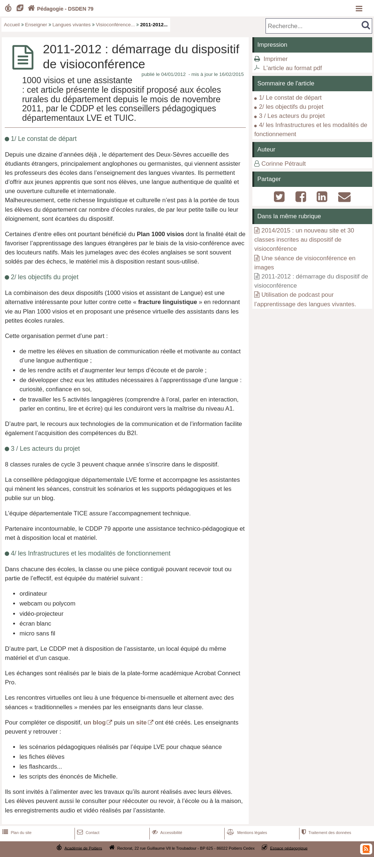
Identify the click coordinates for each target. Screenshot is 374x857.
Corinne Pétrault (284, 163)
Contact (87, 832)
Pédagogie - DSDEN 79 (60, 9)
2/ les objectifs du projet (291, 106)
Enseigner (36, 24)
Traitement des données (325, 832)
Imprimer (275, 58)
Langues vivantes (72, 24)
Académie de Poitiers (83, 848)
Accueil (12, 24)
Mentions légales (246, 832)
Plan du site (16, 832)
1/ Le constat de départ (290, 97)
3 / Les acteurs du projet (292, 115)
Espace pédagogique (289, 848)
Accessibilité (166, 832)
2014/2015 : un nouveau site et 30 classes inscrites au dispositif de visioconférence (304, 239)
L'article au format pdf (292, 68)
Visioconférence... (115, 24)
